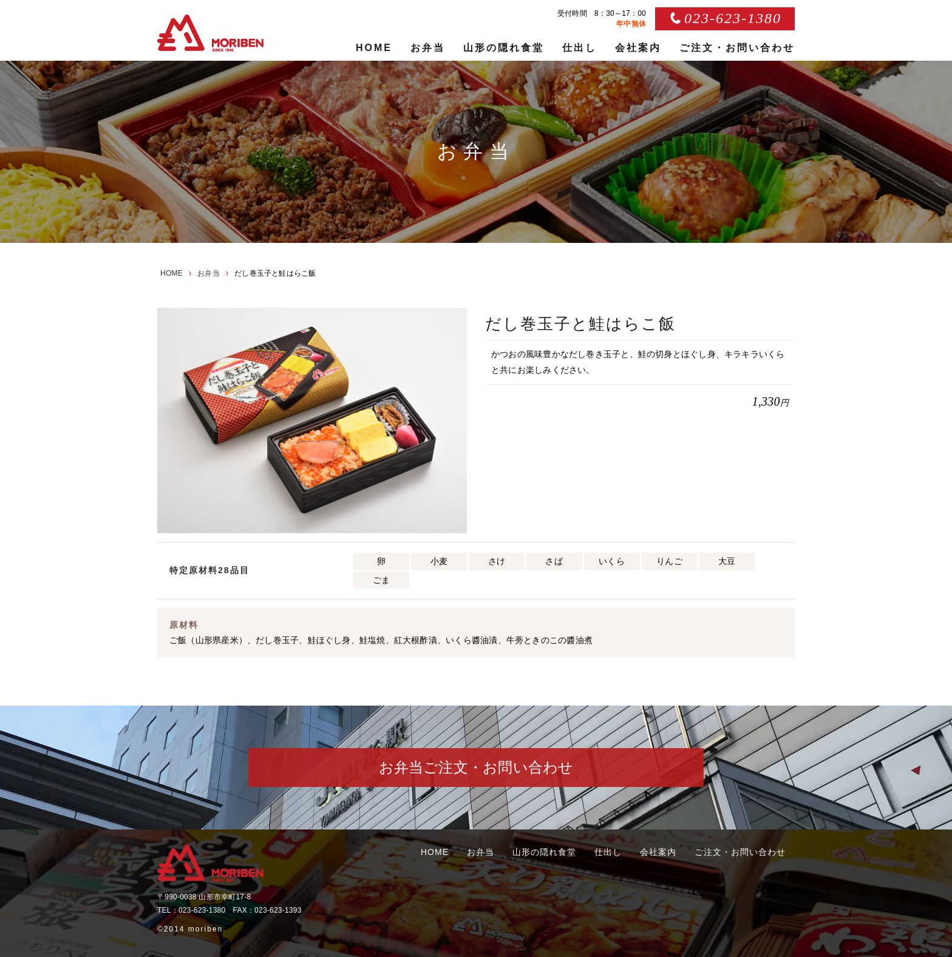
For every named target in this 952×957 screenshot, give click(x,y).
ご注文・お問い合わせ (737, 48)
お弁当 (427, 48)
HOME (374, 48)
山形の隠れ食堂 (503, 48)
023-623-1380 (732, 18)
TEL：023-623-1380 (191, 910)
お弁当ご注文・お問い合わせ (476, 767)
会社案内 (638, 48)
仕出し (579, 48)
